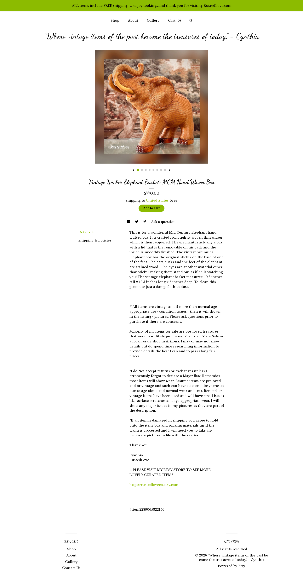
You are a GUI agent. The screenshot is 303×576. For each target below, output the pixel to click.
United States (157, 200)
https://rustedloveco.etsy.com (153, 485)
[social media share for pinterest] (145, 222)
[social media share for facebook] (129, 222)
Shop (115, 20)
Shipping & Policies (94, 240)
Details (86, 232)
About (133, 20)
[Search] (191, 21)
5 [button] (153, 170)
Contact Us (71, 568)
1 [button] (138, 170)
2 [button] (142, 170)
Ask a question (163, 222)
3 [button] (146, 170)
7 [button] (161, 170)
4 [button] (150, 170)
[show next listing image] (170, 170)
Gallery (153, 20)
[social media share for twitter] (137, 222)
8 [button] (165, 170)
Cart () (174, 20)
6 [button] (157, 170)
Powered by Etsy (231, 566)
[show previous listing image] (133, 170)
